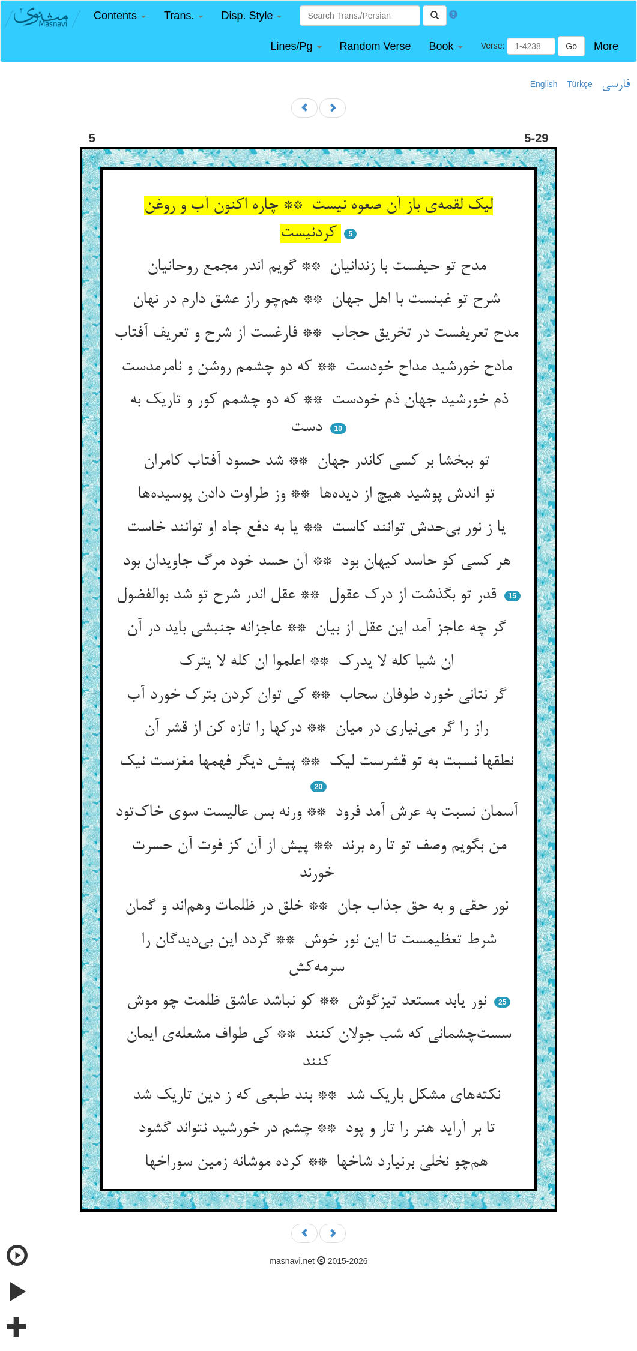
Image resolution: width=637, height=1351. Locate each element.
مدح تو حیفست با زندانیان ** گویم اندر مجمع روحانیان (319, 267)
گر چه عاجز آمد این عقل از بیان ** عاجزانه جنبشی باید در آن (318, 628)
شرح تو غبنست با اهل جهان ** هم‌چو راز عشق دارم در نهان (318, 300)
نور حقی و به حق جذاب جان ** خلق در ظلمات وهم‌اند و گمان (319, 906)
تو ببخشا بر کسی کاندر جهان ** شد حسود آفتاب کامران (318, 461)
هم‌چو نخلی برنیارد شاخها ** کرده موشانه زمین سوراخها (318, 1162)
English (544, 84)
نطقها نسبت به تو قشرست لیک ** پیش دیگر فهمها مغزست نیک (318, 762)
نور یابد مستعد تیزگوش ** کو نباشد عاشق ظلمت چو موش (309, 1001)
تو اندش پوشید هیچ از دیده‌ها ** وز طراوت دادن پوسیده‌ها (318, 494)
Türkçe (580, 84)
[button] (120, 16)
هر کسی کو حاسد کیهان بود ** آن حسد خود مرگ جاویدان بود (318, 561)
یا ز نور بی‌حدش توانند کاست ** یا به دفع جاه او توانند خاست (318, 528)
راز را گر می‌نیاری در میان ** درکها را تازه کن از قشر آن (318, 728)
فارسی (616, 84)
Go (571, 46)
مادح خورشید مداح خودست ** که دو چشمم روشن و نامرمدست (318, 367)
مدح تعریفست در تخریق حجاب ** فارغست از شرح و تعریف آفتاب (318, 333)
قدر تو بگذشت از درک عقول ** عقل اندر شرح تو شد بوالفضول (308, 595)
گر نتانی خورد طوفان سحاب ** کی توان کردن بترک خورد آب (319, 695)
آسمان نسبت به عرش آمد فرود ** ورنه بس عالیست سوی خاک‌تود (318, 812)
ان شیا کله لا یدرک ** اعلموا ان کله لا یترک (318, 662)
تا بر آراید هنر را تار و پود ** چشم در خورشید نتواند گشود (319, 1129)
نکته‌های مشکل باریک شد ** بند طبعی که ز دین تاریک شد (319, 1096)
